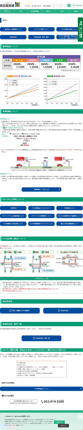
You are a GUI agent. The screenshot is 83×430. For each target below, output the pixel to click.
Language (78, 5)
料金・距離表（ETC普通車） (21, 310)
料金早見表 (13, 37)
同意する (59, 422)
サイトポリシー (10, 425)
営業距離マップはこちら (41, 189)
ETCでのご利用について (41, 29)
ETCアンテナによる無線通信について (13, 216)
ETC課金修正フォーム (41, 388)
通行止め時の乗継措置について (70, 223)
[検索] (69, 5)
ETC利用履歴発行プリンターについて (41, 223)
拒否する (63, 425)
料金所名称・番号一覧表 (41, 37)
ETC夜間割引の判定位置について (13, 223)
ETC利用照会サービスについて (41, 208)
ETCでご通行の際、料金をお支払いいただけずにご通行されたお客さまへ (70, 37)
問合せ (76, 11)
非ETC (48, 11)
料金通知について (69, 208)
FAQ (28, 6)
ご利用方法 (13, 208)
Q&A (62, 11)
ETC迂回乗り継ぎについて (69, 29)
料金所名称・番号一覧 (43, 338)
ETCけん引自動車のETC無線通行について (69, 216)
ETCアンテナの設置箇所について (41, 216)
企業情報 (48, 6)
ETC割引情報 (34, 11)
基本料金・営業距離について (13, 29)
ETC (20, 11)
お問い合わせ (37, 6)
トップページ (7, 11)
